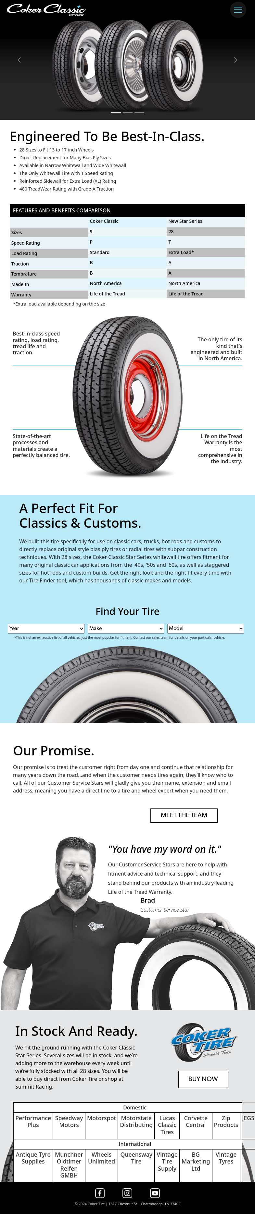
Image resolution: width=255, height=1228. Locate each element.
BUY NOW (203, 1079)
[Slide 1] (116, 113)
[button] (19, 60)
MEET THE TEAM (184, 815)
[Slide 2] (128, 113)
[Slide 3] (139, 113)
